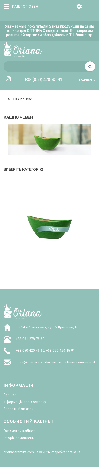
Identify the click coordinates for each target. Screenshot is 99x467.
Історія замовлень (19, 438)
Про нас (10, 395)
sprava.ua (73, 452)
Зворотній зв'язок (19, 409)
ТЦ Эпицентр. (81, 35)
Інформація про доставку (25, 402)
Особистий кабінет (19, 431)
